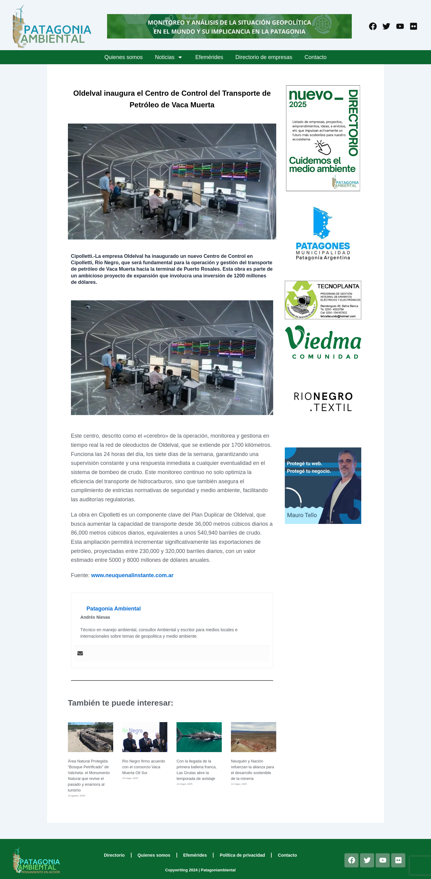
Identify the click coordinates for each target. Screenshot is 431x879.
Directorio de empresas (264, 57)
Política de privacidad (242, 855)
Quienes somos (123, 57)
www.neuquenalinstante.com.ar (132, 575)
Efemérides (209, 57)
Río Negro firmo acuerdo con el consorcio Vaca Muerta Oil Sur (143, 767)
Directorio (114, 855)
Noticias (169, 57)
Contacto (316, 57)
